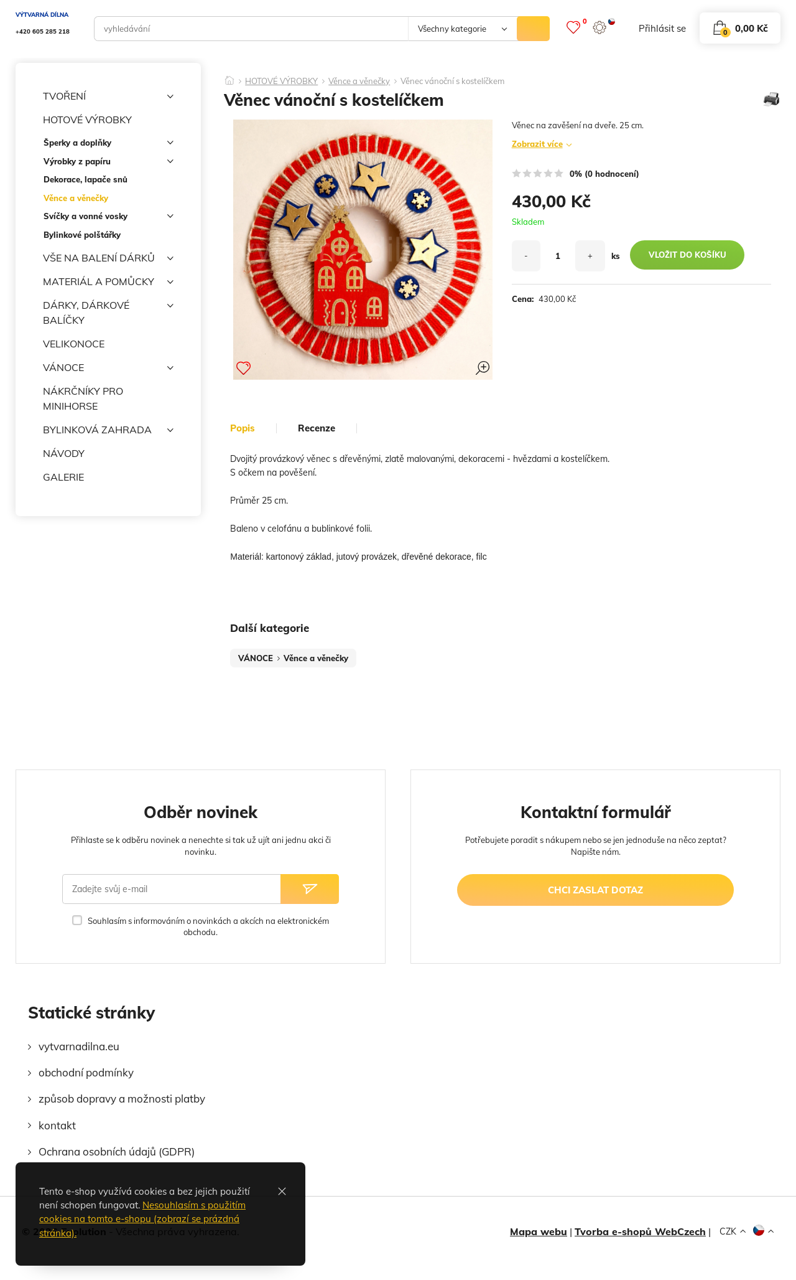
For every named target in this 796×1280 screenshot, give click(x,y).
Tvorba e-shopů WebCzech (640, 1231)
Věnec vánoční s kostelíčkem (452, 81)
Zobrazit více (537, 144)
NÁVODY (64, 453)
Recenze (316, 428)
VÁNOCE (108, 368)
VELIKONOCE (73, 343)
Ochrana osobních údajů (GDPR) (117, 1151)
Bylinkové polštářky (82, 235)
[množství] (557, 255)
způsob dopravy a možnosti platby (122, 1098)
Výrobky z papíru (109, 163)
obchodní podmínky (86, 1072)
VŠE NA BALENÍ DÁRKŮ (108, 258)
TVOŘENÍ (108, 96)
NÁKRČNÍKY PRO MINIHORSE (83, 398)
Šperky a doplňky (109, 145)
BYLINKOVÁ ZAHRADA (108, 430)
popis (242, 428)
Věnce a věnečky (76, 198)
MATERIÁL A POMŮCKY (108, 282)
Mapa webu (538, 1231)
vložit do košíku (687, 255)
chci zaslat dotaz (595, 890)
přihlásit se (662, 28)
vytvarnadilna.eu (79, 1046)
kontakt (57, 1125)
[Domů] (229, 76)
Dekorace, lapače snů (85, 179)
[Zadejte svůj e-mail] (171, 889)
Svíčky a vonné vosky (109, 218)
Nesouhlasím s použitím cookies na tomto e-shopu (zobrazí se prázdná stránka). (142, 1219)
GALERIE (63, 477)
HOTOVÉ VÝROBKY (108, 120)
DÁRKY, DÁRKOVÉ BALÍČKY (108, 312)
